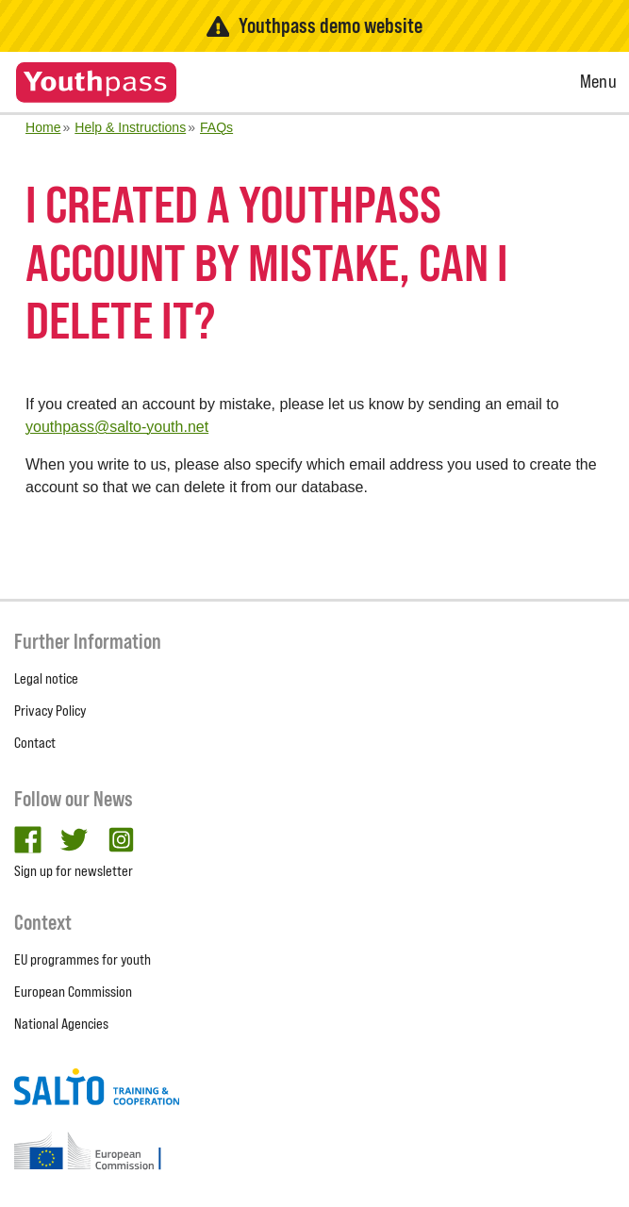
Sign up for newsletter (73, 871)
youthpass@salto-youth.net (116, 427)
